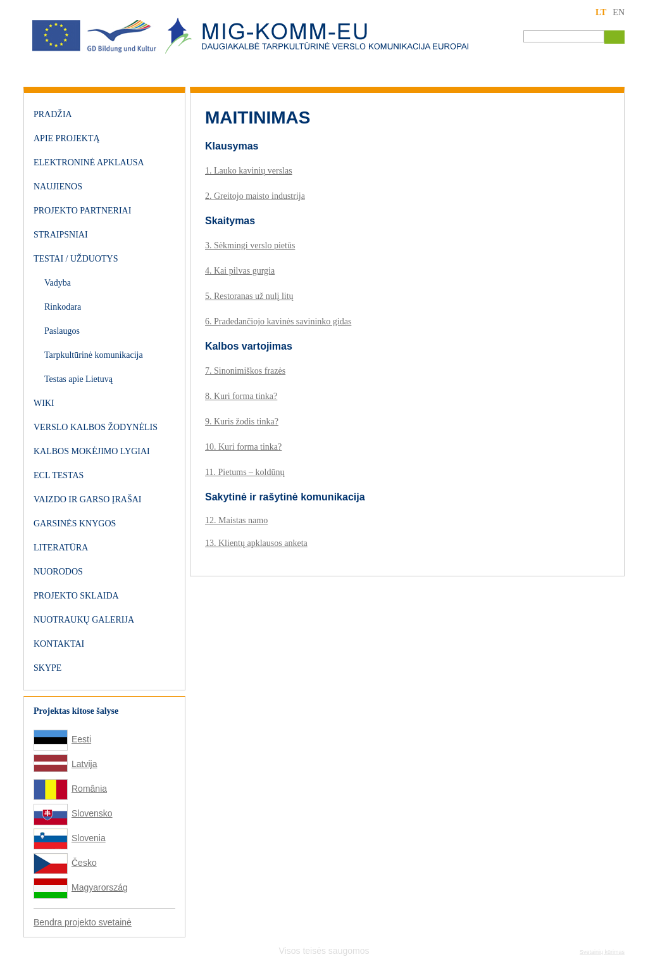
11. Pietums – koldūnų (245, 472)
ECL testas (59, 475)
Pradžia (53, 114)
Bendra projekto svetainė (83, 922)
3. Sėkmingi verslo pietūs (250, 245)
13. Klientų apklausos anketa (256, 543)
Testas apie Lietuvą (78, 379)
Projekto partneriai (82, 210)
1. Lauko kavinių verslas (248, 170)
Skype (47, 668)
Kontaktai (59, 644)
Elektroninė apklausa (89, 162)
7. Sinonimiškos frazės (245, 371)
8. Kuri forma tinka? (241, 396)
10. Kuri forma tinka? (243, 447)
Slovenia (89, 838)
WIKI (44, 403)
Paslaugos (62, 331)
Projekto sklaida (76, 595)
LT (600, 12)
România (89, 789)
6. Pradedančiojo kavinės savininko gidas (278, 321)
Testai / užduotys (76, 258)
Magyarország (100, 887)
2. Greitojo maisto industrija (255, 196)
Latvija (84, 764)
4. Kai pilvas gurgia (240, 271)
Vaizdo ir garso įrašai (87, 499)
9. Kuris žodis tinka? (241, 421)
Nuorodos (58, 571)
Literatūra (61, 547)
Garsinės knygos (75, 523)
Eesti (81, 739)
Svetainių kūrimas (602, 952)
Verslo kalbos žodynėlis (96, 427)
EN (619, 12)
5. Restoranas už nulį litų (249, 296)
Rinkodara (62, 307)
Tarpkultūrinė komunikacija (93, 355)
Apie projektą (67, 138)
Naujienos (58, 186)
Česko (84, 863)
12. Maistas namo (236, 520)
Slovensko (92, 813)
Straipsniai (61, 234)
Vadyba (57, 283)
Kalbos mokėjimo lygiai (92, 451)
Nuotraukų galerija (84, 620)
